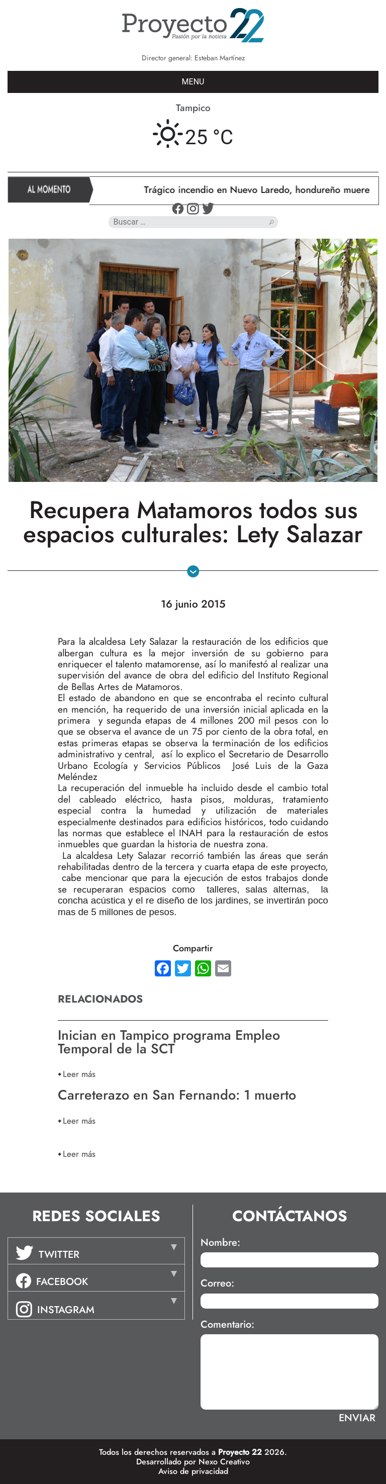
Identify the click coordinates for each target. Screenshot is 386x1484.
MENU (193, 81)
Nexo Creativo (224, 1461)
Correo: (217, 1283)
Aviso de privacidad (193, 1471)
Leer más (79, 1073)
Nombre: (220, 1242)
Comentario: (227, 1324)
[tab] (96, 1250)
